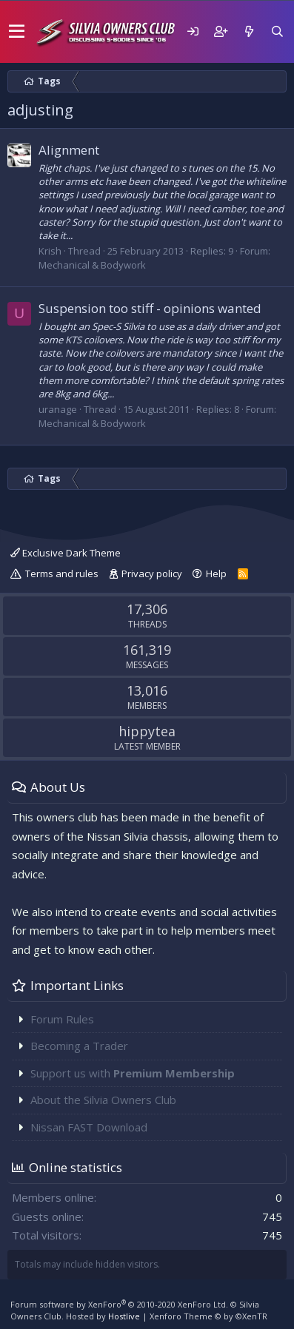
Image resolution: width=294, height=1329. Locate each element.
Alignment (69, 149)
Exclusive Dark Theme (65, 552)
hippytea (147, 731)
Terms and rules (61, 573)
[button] (16, 32)
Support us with (132, 1073)
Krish (50, 251)
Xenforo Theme (208, 1316)
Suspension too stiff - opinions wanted (150, 308)
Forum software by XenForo (119, 1304)
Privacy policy (151, 573)
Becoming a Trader (79, 1045)
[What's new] (249, 31)
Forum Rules (62, 1019)
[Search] (277, 31)
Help (216, 573)
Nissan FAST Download (88, 1127)
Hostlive (124, 1316)
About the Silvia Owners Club (103, 1099)
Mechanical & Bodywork (92, 265)
